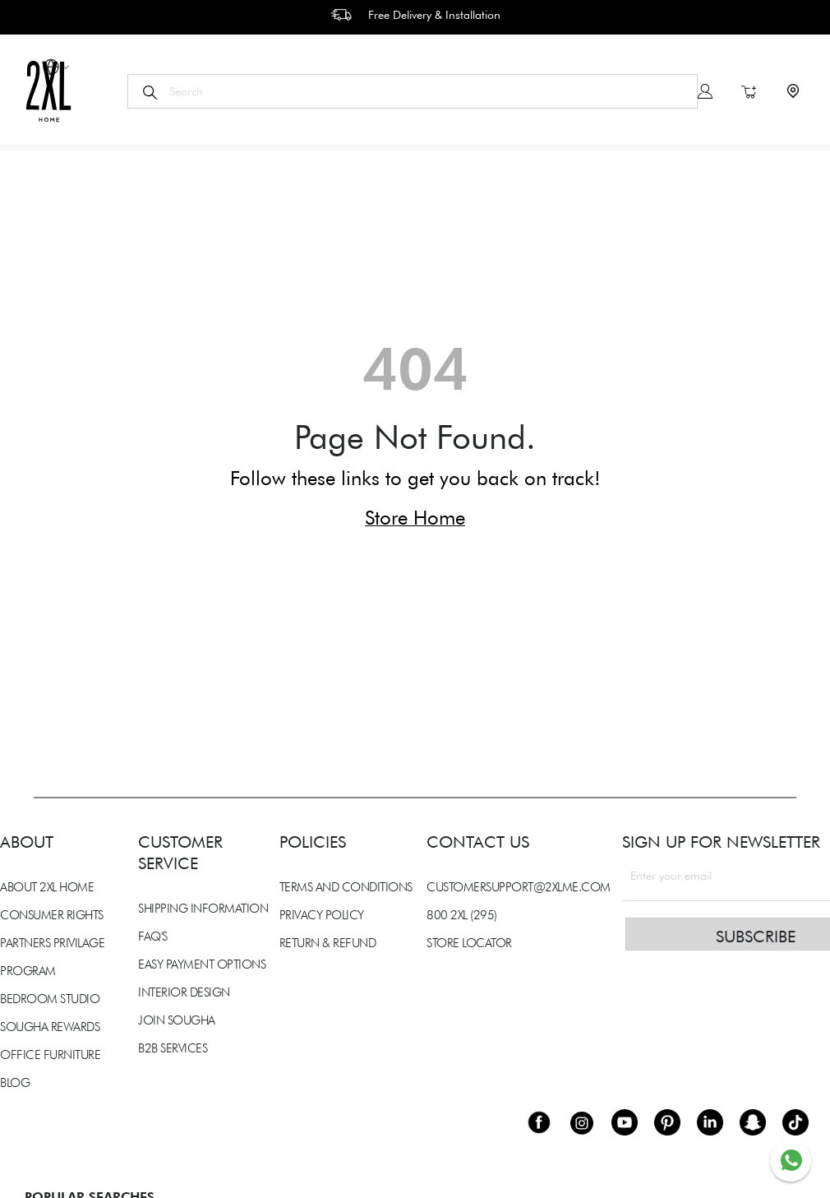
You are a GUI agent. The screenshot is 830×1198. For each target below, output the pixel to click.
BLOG (15, 1082)
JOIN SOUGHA (176, 1020)
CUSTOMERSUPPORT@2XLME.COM (519, 887)
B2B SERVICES (172, 1048)
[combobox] (412, 91)
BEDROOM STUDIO (49, 999)
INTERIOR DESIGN (184, 992)
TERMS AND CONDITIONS (346, 887)
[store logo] (48, 91)
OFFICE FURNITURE (50, 1055)
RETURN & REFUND (327, 943)
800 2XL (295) (462, 915)
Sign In (705, 91)
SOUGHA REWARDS (49, 1027)
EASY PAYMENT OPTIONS (201, 964)
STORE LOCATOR (469, 943)
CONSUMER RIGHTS (52, 915)
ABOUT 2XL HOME (47, 887)
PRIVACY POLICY (321, 915)
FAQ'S (153, 936)
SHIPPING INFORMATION (203, 908)
